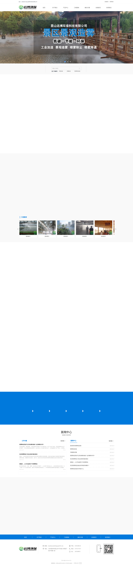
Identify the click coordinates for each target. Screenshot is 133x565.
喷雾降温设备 (77, 71)
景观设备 (61, 71)
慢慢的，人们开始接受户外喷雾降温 (28, 464)
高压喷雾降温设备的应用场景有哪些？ (79, 465)
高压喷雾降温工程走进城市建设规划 (28, 454)
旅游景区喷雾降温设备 (75, 445)
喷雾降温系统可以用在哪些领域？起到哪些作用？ (31, 444)
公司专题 (24, 440)
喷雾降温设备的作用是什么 (77, 468)
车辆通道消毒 (73, 452)
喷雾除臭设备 (73, 449)
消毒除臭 (69, 71)
